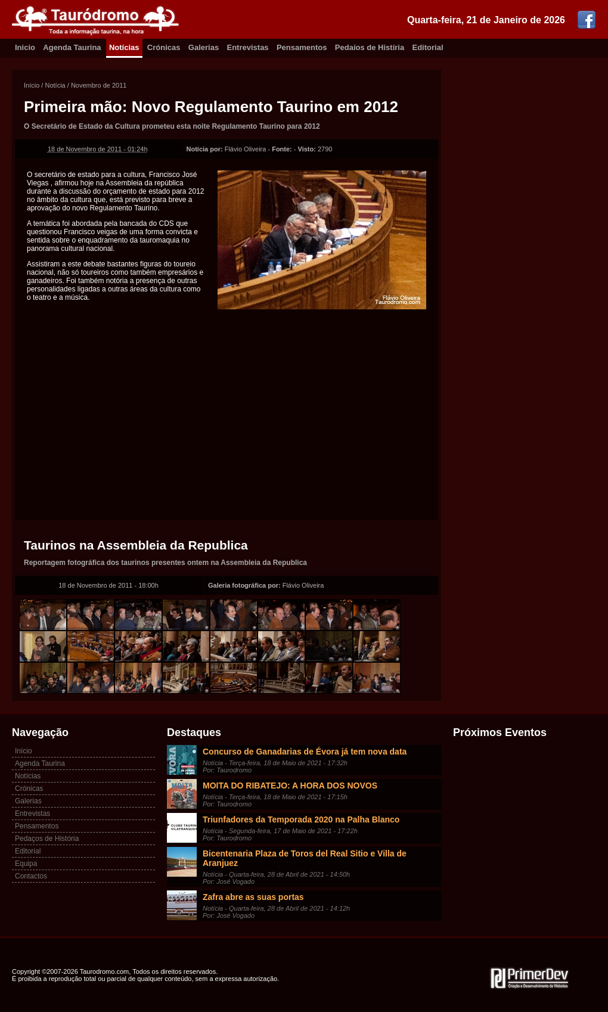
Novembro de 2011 (99, 85)
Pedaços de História (47, 838)
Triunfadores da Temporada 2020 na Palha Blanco (301, 819)
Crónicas (164, 47)
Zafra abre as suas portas (253, 897)
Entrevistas (248, 47)
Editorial (427, 47)
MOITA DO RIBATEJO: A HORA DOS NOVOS (290, 785)
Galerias (203, 47)
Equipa (26, 863)
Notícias (124, 47)
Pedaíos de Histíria (369, 47)
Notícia (55, 85)
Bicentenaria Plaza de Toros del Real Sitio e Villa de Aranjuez (305, 858)
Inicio (25, 47)
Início (31, 85)
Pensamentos (302, 47)
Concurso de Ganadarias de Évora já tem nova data (305, 751)
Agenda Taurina (72, 47)
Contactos (31, 876)
